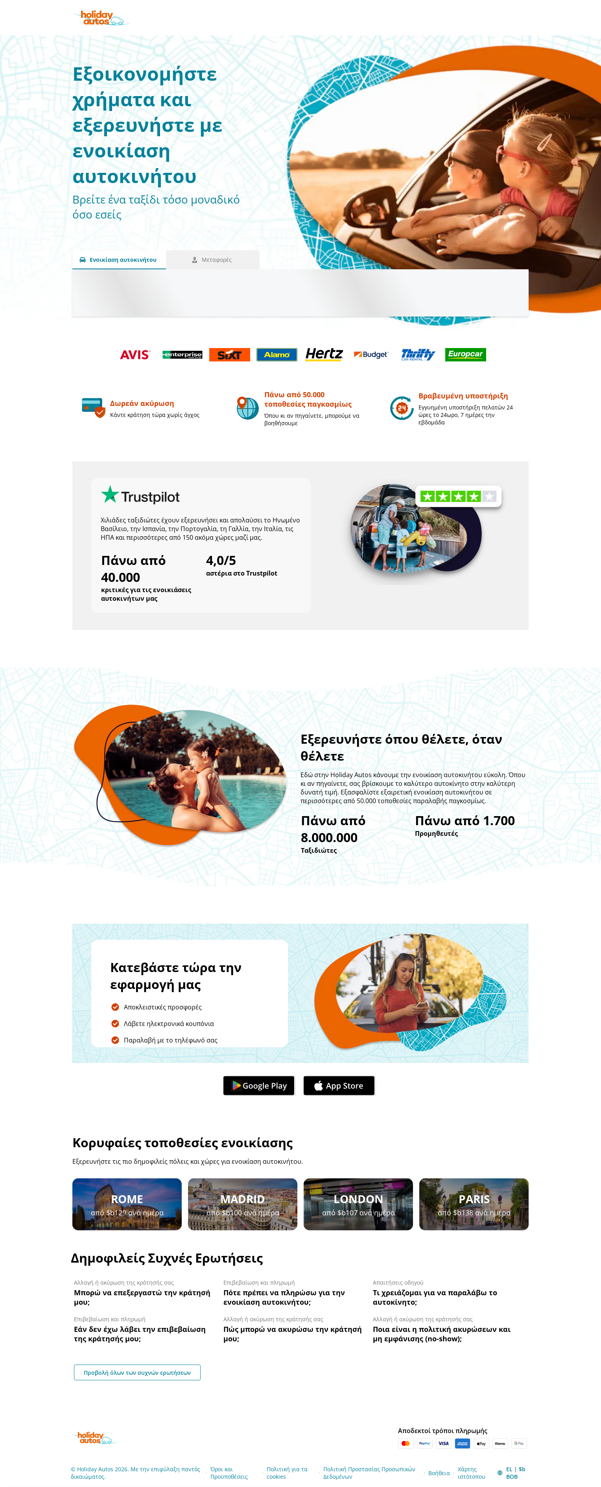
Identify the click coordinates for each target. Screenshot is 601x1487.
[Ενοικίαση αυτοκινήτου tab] (119, 259)
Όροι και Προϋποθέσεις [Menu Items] (229, 1472)
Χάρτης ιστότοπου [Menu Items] (471, 1472)
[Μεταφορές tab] (213, 259)
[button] (513, 1473)
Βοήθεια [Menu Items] (439, 1473)
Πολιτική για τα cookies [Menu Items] (287, 1472)
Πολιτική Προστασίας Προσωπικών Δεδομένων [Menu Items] (369, 1472)
